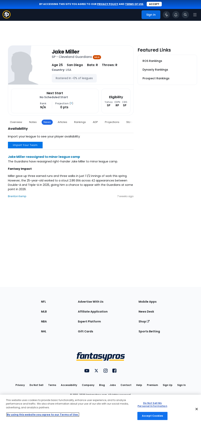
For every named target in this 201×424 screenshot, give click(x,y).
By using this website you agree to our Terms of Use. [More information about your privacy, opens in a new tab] (43, 414)
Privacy (20, 385)
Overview (16, 122)
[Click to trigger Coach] (166, 14)
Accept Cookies (152, 415)
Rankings (80, 122)
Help (139, 385)
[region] (100, 409)
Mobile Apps (148, 302)
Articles (62, 122)
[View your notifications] (175, 14)
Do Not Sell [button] (36, 385)
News (47, 122)
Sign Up (167, 385)
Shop (144, 321)
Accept (154, 4)
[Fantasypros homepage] (7, 17)
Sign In (181, 385)
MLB (44, 312)
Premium (152, 385)
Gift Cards (85, 331)
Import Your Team (25, 145)
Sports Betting (149, 331)
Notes (33, 122)
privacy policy (107, 4)
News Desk (146, 312)
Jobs (113, 385)
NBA (44, 321)
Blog (102, 385)
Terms (52, 385)
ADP (95, 122)
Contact (126, 385)
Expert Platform (89, 321)
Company (88, 385)
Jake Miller (65, 52)
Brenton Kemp (17, 196)
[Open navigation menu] (194, 14)
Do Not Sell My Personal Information (152, 404)
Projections (112, 122)
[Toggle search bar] (185, 14)
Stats (129, 122)
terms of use (134, 4)
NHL (43, 331)
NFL (43, 302)
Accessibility (69, 385)
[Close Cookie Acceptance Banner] (196, 409)
